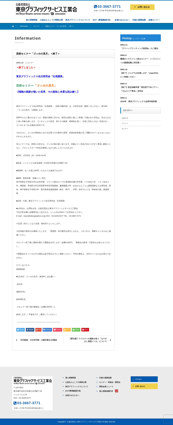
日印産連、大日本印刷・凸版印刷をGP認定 (38, 340)
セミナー (30, 63)
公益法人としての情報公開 (74, 382)
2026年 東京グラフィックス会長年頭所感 (138, 101)
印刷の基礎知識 (104, 378)
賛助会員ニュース (105, 387)
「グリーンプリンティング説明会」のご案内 (139, 48)
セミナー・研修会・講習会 (108, 382)
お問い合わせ (142, 7)
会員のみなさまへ (71, 395)
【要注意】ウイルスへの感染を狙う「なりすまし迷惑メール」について (88, 340)
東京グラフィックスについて (75, 387)
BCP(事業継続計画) (72, 391)
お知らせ (125, 118)
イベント (125, 123)
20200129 (20, 269)
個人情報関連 (69, 378)
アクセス (136, 379)
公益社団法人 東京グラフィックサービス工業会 (84, 422)
